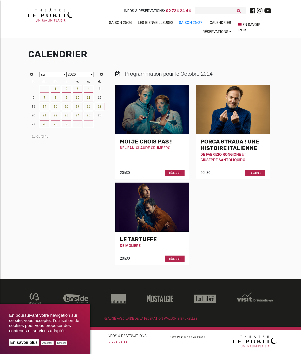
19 (99, 108)
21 (44, 117)
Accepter (47, 342)
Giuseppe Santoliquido (222, 161)
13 (33, 108)
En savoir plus (24, 342)
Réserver (174, 174)
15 (55, 108)
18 (88, 108)
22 (55, 117)
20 (33, 117)
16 (66, 108)
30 (33, 90)
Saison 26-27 (190, 23)
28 (44, 126)
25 (88, 117)
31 (44, 90)
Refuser (61, 342)
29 (55, 126)
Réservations (215, 32)
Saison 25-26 (120, 23)
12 (99, 99)
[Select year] (80, 76)
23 (66, 117)
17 (77, 108)
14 (44, 108)
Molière (133, 247)
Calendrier (220, 23)
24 (77, 117)
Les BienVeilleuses (155, 23)
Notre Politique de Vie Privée (187, 338)
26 (99, 117)
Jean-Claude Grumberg (147, 149)
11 (88, 99)
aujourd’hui (40, 138)
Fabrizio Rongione (223, 156)
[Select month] (53, 76)
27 (33, 126)
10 (77, 99)
